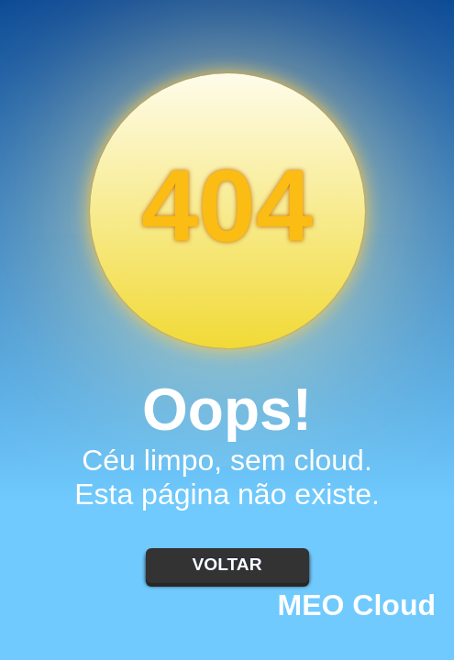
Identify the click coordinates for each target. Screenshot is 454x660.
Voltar (226, 564)
